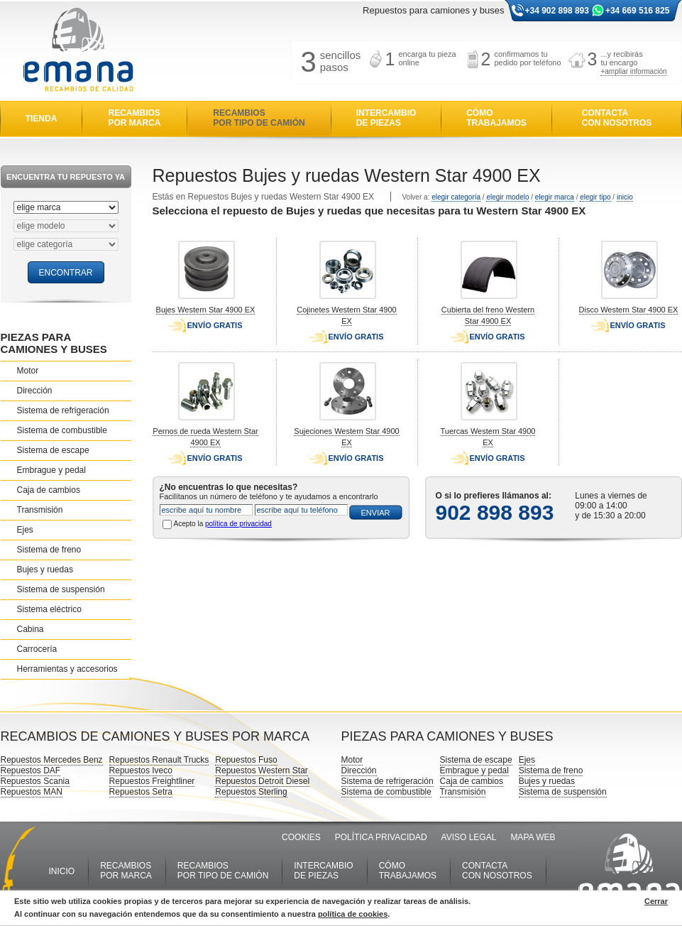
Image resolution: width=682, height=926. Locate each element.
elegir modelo (507, 197)
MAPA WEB (532, 837)
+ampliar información (633, 71)
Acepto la (223, 524)
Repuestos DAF (31, 770)
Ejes (25, 530)
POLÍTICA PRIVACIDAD (381, 837)
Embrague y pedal (51, 470)
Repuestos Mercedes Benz (52, 760)
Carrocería (37, 649)
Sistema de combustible (62, 430)
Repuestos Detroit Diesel (262, 781)
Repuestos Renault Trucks (159, 760)
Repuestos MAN (31, 792)
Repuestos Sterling (251, 792)
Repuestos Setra (140, 792)
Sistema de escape (53, 450)
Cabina (30, 629)
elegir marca (554, 197)
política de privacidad (238, 524)
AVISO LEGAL (469, 837)
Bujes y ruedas (45, 569)
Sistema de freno (49, 550)
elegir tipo (595, 197)
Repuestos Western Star (261, 770)
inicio (625, 197)
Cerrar (656, 901)
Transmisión (40, 510)
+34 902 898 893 (557, 11)
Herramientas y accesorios (67, 669)
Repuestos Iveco (140, 770)
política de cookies (352, 914)
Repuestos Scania (35, 781)
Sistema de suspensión (61, 589)
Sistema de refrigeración (63, 410)
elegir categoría (455, 197)
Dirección (35, 391)
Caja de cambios (48, 490)
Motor (28, 371)
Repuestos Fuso (246, 760)
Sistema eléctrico (49, 609)
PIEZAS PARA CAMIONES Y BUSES (54, 343)
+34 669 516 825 (637, 11)
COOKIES (301, 837)
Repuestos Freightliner (152, 781)
